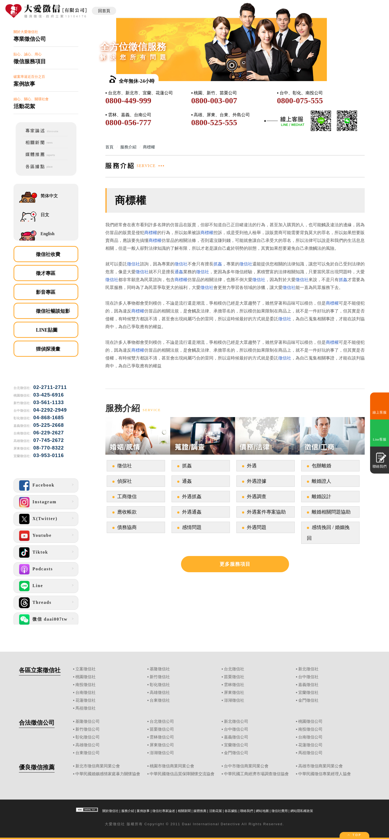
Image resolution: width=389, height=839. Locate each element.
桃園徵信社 (85, 677)
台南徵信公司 (310, 737)
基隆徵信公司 (87, 721)
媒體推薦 (199, 811)
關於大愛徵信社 (46, 36)
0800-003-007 (214, 100)
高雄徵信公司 (87, 745)
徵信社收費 (48, 254)
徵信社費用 (279, 811)
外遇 (252, 465)
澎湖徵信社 (234, 700)
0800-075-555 (300, 100)
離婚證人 (321, 481)
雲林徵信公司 (162, 737)
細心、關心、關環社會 (46, 103)
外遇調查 (256, 496)
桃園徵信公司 (310, 721)
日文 (45, 214)
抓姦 (217, 264)
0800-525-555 (214, 122)
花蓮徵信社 (85, 700)
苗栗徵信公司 (162, 729)
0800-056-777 (128, 122)
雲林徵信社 (234, 684)
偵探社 (124, 481)
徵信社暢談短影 (53, 311)
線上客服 (380, 412)
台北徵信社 (234, 669)
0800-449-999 (128, 100)
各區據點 (230, 811)
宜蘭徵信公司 (236, 745)
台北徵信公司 (162, 721)
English (48, 233)
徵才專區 (45, 273)
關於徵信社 (110, 811)
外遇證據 (256, 481)
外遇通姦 (192, 512)
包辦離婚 (321, 465)
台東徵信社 (160, 700)
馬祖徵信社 (85, 708)
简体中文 (49, 196)
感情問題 (192, 527)
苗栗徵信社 (234, 677)
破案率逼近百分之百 (46, 81)
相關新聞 (184, 811)
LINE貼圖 (47, 330)
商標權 (150, 232)
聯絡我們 (246, 811)
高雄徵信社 (160, 692)
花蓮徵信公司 (310, 745)
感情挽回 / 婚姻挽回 (328, 533)
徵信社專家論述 (163, 811)
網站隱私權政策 (301, 811)
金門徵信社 (308, 700)
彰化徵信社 (160, 684)
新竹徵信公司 (87, 729)
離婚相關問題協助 (331, 512)
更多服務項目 (235, 564)
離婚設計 (321, 496)
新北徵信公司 (236, 721)
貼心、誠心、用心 (46, 58)
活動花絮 (215, 811)
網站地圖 (262, 811)
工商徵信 (127, 496)
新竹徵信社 (160, 677)
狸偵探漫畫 (48, 349)
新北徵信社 (308, 669)
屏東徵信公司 (162, 745)
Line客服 (379, 439)
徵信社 (133, 264)
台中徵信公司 (236, 729)
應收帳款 (127, 512)
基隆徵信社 (160, 669)
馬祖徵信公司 (310, 753)
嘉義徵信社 (308, 684)
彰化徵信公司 (87, 737)
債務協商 (127, 527)
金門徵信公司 (236, 753)
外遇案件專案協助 (266, 512)
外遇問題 (256, 527)
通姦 (179, 271)
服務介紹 (127, 811)
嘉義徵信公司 (236, 737)
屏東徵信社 (234, 692)
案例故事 (143, 811)
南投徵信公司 (310, 729)
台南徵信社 (85, 692)
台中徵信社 (308, 677)
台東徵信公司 (87, 753)
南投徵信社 (85, 684)
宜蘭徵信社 (308, 692)
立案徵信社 (85, 669)
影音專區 (45, 292)
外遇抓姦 (192, 496)
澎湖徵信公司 (162, 753)
